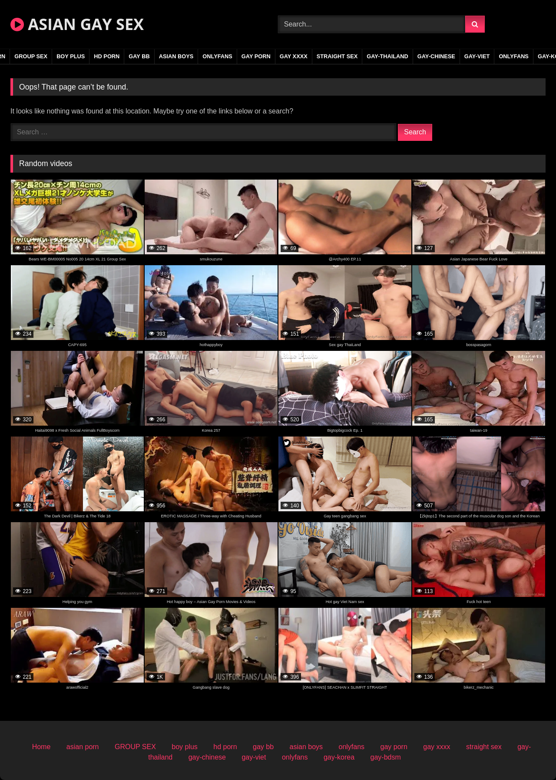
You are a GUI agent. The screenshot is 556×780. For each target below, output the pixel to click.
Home (41, 746)
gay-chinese (436, 56)
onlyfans (217, 56)
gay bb (139, 56)
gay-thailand (387, 56)
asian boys (176, 56)
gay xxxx (294, 56)
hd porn (106, 56)
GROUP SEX (30, 56)
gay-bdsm (386, 757)
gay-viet (477, 56)
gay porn (256, 56)
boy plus (70, 56)
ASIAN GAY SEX (77, 24)
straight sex (337, 56)
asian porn (82, 746)
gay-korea (339, 757)
